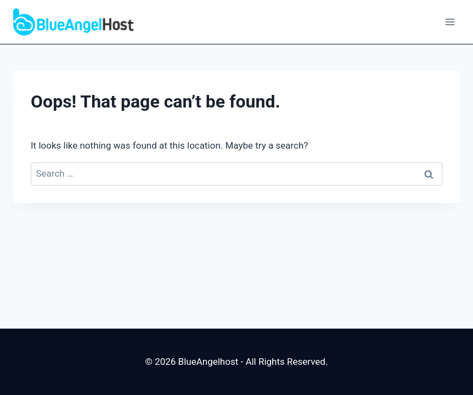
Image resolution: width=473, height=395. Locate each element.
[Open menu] (450, 21)
